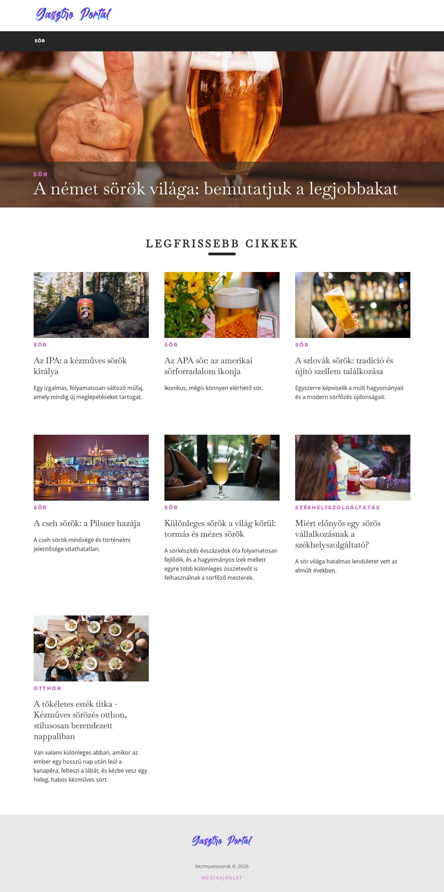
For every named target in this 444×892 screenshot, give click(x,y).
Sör (40, 174)
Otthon (48, 688)
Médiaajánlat (222, 877)
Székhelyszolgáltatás (337, 507)
